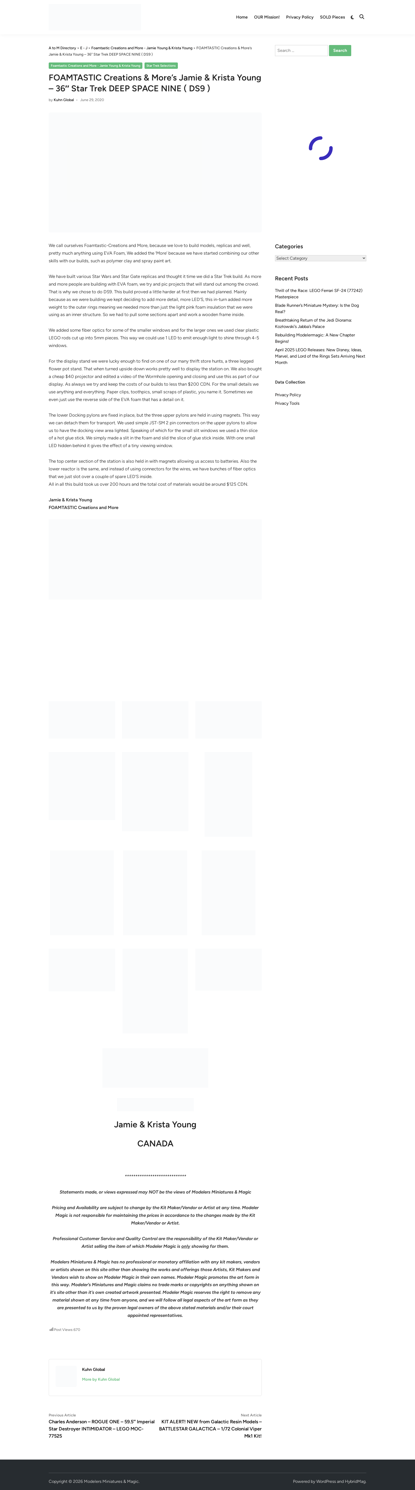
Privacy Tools (287, 403)
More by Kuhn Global (101, 1379)
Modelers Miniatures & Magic (111, 1481)
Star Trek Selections (161, 65)
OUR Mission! (267, 17)
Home (242, 17)
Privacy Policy (300, 17)
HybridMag (355, 1481)
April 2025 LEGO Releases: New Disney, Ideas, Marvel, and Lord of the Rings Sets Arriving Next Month (320, 356)
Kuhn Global (64, 100)
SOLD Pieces (332, 17)
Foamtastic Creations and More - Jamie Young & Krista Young (95, 65)
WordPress (326, 1481)
